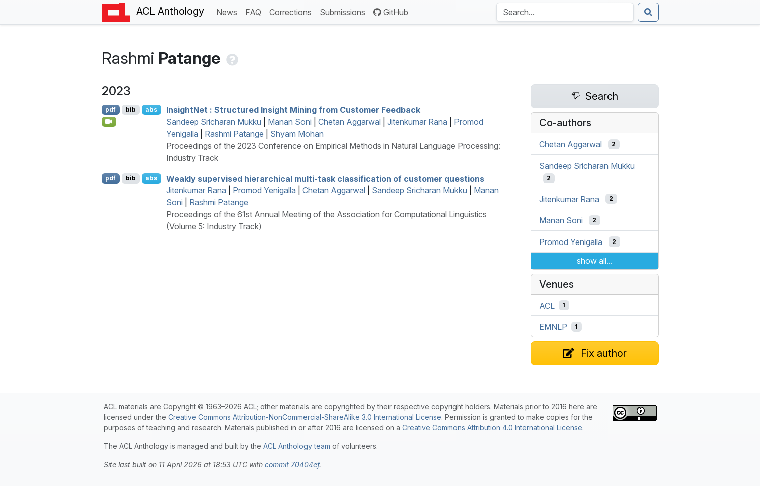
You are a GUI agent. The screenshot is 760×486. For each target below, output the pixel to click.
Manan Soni (290, 122)
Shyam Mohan (297, 134)
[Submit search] (648, 12)
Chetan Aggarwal (349, 122)
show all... (595, 261)
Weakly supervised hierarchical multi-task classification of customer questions (325, 178)
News (228, 11)
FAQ (255, 11)
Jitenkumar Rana (417, 122)
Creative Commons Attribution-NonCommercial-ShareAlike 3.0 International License (304, 417)
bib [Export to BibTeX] (131, 109)
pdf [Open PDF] (110, 109)
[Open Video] (109, 122)
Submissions (344, 11)
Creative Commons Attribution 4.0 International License (492, 427)
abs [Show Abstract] (151, 109)
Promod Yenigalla (264, 190)
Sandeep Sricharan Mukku (213, 122)
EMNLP (553, 327)
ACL (547, 305)
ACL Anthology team (296, 446)
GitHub (390, 12)
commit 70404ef (292, 464)
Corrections (292, 11)
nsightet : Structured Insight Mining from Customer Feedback (293, 110)
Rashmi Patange (234, 134)
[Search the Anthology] (565, 12)
